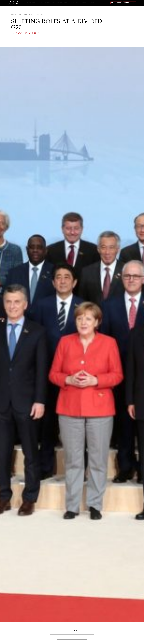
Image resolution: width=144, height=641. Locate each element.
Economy (40, 3)
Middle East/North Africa (23, 14)
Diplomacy (31, 3)
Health (66, 3)
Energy (47, 3)
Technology (93, 3)
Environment (57, 3)
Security (83, 3)
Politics (74, 3)
